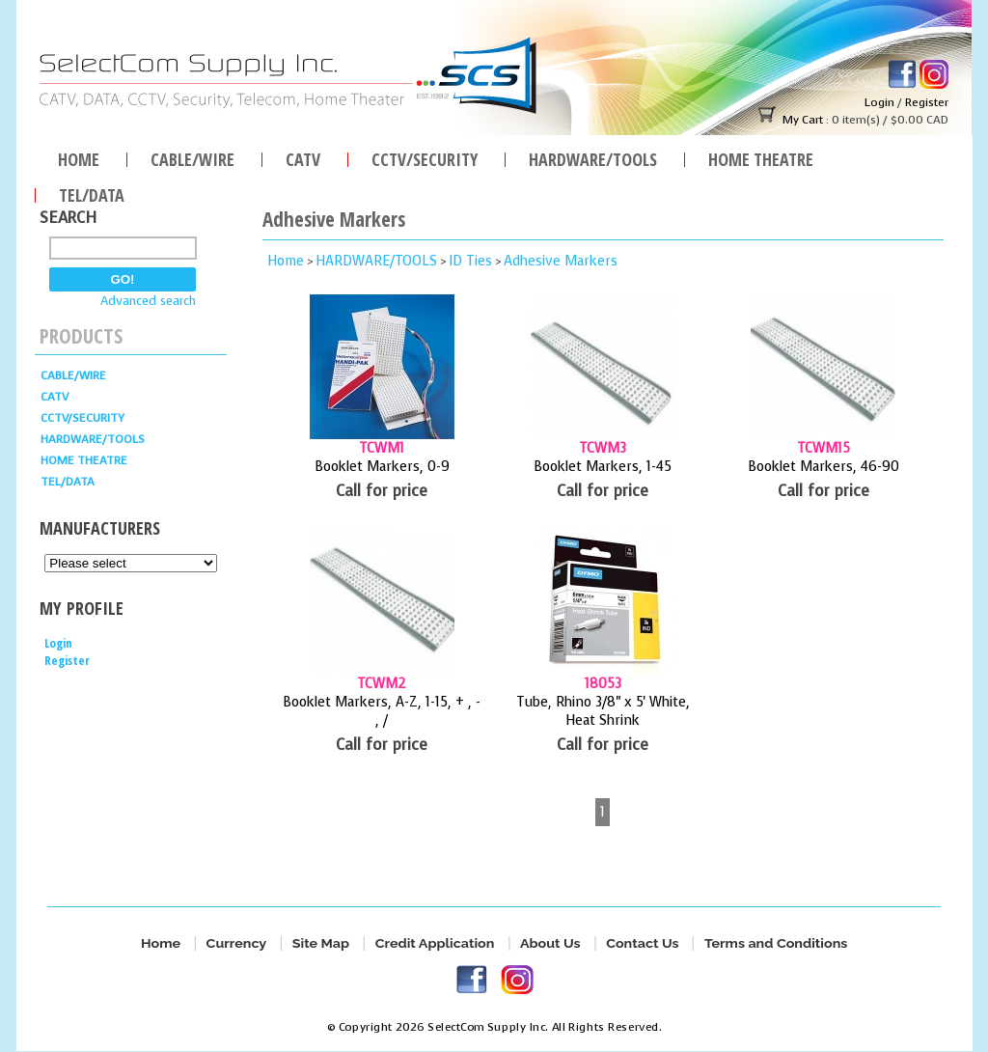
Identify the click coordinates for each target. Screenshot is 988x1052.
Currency (236, 943)
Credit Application (434, 943)
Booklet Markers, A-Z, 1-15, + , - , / (381, 711)
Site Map (320, 943)
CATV (303, 157)
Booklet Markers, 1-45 (603, 466)
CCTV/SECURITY (424, 157)
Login (879, 102)
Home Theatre (760, 157)
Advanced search (148, 300)
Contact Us (642, 943)
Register (926, 102)
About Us (550, 943)
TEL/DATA (91, 192)
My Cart (802, 119)
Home (78, 157)
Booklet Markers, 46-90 (823, 466)
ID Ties (470, 261)
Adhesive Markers (561, 261)
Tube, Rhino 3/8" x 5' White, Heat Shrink (603, 711)
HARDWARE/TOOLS (593, 157)
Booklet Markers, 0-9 (382, 466)
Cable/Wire (192, 157)
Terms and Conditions (775, 943)
